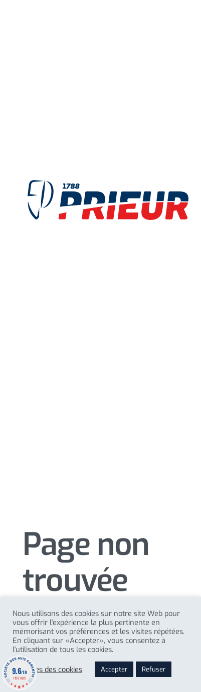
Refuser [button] (153, 669)
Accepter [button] (114, 669)
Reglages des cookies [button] (47, 669)
